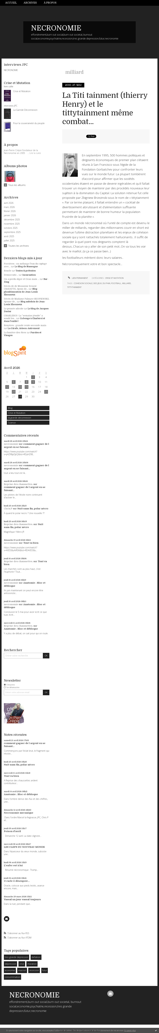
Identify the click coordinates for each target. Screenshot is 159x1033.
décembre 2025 (12, 219)
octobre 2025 (11, 228)
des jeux (97, 283)
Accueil (11, 2)
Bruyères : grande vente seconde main (25, 325)
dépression (10, 963)
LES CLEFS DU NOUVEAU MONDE (24, 847)
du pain (106, 283)
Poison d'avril (12, 831)
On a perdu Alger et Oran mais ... (21, 279)
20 (13, 391)
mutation (32, 963)
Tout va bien (30, 543)
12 (7, 386)
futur (44, 970)
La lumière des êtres (15, 332)
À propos (50, 2)
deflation (36, 957)
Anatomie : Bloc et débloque (21, 628)
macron (22, 970)
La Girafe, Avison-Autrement (24, 328)
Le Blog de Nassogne (26, 266)
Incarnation (29, 275)
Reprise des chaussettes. (18, 484)
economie (10, 970)
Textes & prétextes (26, 270)
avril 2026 (8, 203)
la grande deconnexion (19, 417)
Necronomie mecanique (18, 812)
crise (21, 963)
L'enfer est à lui (13, 865)
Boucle (7, 270)
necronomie (11, 444)
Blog (10, 408)
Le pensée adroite (13, 308)
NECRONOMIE (56, 28)
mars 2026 (9, 207)
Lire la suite (35, 153)
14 (20, 386)
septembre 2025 (12, 232)
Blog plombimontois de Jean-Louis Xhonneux (21, 292)
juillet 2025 (9, 240)
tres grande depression (16, 957)
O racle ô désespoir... (17, 881)
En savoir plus (130, 1030)
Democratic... (11, 275)
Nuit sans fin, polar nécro (32, 508)
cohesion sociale (83, 283)
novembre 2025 (12, 223)
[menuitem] (12, 3)
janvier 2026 (10, 215)
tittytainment (74, 287)
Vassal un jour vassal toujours (22, 899)
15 (26, 386)
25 (46, 391)
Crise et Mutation (16, 412)
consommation (12, 977)
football (116, 283)
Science (12, 422)
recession (34, 970)
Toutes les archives (18, 245)
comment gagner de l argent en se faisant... (26, 445)
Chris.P (8, 508)
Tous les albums (17, 185)
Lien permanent (77, 278)
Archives (30, 2)
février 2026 (10, 211)
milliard (126, 283)
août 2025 (9, 236)
